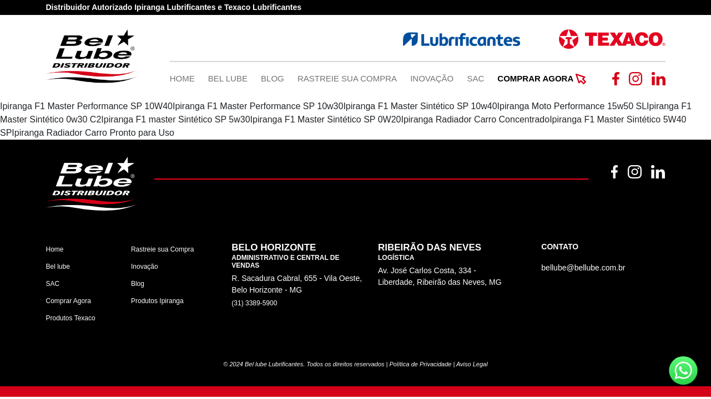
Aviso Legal (472, 364)
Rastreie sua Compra (162, 249)
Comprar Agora (541, 78)
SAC (475, 78)
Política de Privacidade (421, 364)
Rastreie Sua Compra (347, 78)
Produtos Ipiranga (157, 301)
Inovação (431, 78)
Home (182, 78)
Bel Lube (228, 78)
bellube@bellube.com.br (583, 267)
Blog (272, 78)
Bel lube (58, 266)
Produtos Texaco (70, 318)
